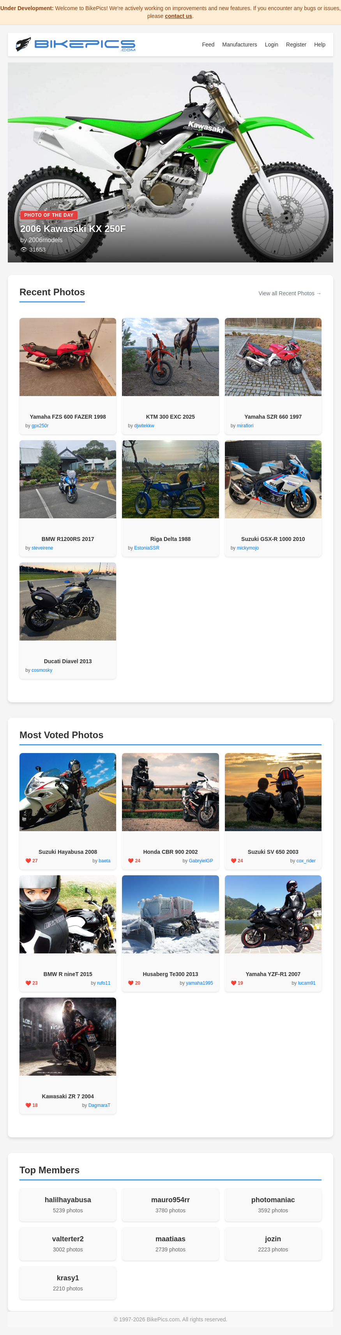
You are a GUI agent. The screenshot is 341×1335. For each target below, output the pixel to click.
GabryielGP (201, 861)
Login (271, 44)
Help (319, 44)
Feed (208, 44)
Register (296, 44)
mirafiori (245, 425)
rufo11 (103, 983)
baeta (104, 861)
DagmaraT (99, 1105)
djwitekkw (144, 425)
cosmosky (42, 670)
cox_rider (306, 861)
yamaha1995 (199, 983)
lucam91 (307, 983)
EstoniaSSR (146, 548)
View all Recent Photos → (290, 293)
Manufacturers (239, 44)
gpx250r (40, 425)
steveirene (42, 548)
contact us (178, 16)
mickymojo (248, 548)
